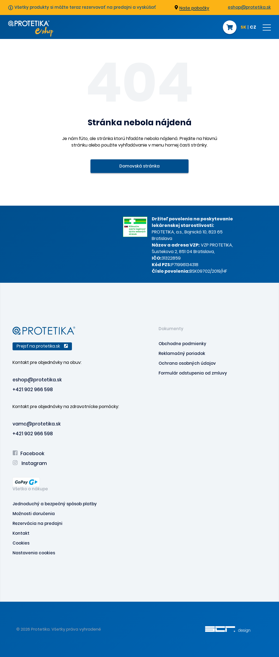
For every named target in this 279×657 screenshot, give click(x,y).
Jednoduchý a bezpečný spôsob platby (55, 504)
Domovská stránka (139, 166)
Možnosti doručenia (34, 513)
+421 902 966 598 (33, 389)
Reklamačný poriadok (182, 353)
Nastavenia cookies (34, 553)
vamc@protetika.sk (37, 424)
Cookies (21, 543)
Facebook (28, 453)
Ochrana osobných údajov (187, 363)
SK (243, 27)
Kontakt (21, 533)
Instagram (30, 463)
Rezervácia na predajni (37, 523)
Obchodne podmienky (182, 343)
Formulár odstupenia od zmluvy (193, 373)
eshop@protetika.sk (249, 7)
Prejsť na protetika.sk (42, 346)
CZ (253, 27)
